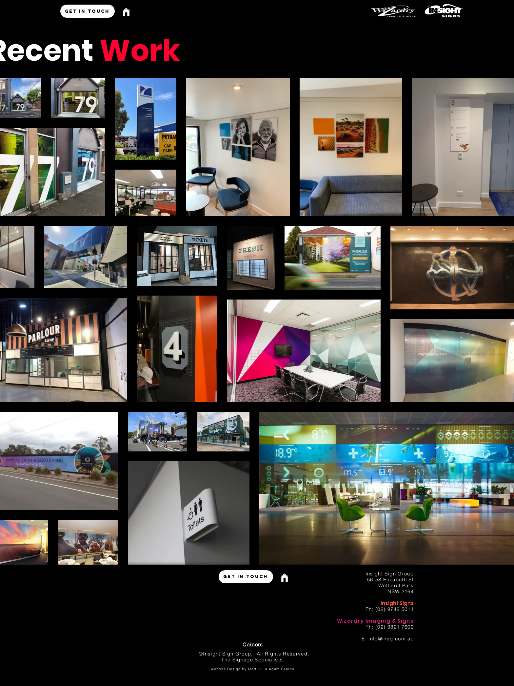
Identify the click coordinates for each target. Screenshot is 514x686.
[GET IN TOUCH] (87, 11)
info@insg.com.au (391, 638)
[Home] (129, 12)
